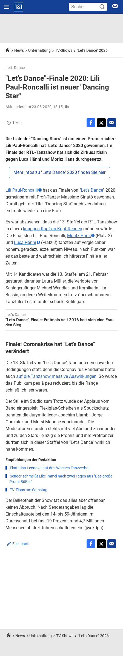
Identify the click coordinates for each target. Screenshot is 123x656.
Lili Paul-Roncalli (21, 190)
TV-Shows (63, 50)
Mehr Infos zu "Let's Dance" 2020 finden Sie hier (59, 172)
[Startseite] (19, 7)
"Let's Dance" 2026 (92, 50)
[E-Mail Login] (115, 7)
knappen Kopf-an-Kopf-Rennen (52, 228)
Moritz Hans (79, 235)
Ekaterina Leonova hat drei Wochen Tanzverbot (50, 468)
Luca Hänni (25, 242)
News (19, 50)
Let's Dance (92, 190)
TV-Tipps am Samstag (28, 490)
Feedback (20, 544)
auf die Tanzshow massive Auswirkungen (56, 376)
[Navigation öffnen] (7, 7)
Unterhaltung (39, 50)
